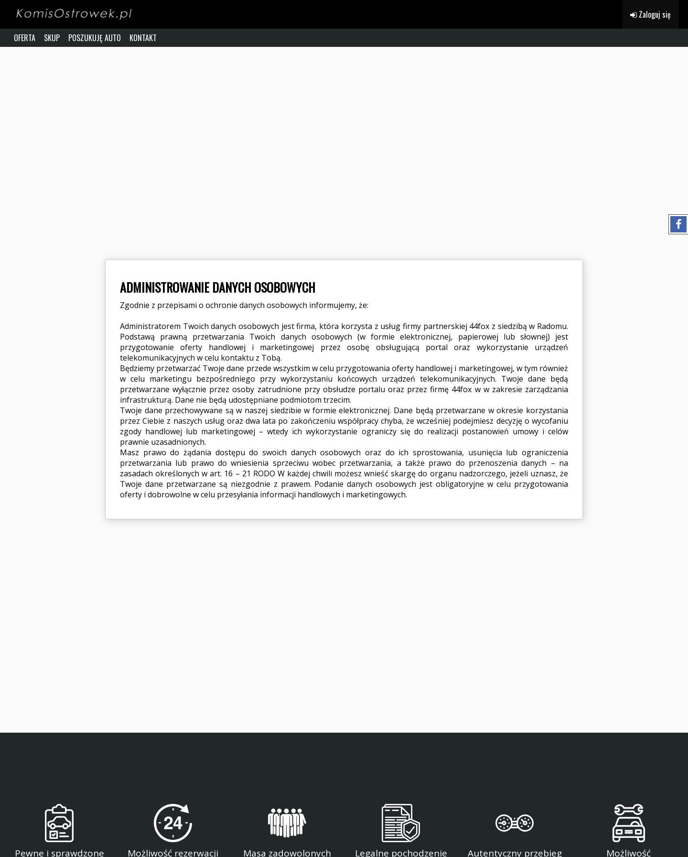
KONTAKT (143, 38)
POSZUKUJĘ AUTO (94, 38)
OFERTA (24, 38)
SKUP (52, 38)
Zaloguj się (650, 14)
